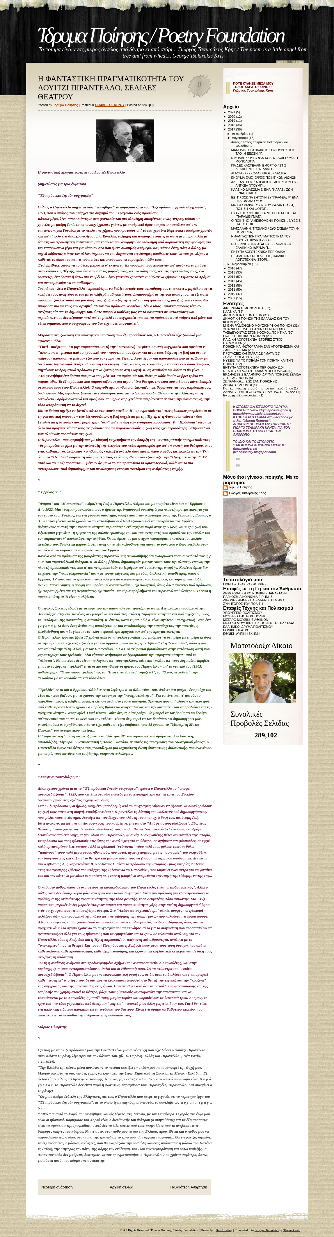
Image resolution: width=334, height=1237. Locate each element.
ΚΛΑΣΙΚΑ (230, 311)
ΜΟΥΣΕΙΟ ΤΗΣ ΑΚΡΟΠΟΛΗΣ (244, 616)
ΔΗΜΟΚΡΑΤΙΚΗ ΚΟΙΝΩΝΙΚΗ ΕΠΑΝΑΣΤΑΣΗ (255, 593)
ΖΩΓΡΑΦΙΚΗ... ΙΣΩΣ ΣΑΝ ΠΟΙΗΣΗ (247, 381)
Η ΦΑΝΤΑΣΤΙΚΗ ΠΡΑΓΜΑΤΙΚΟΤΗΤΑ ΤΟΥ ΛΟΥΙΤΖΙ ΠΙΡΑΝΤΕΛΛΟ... (260, 238)
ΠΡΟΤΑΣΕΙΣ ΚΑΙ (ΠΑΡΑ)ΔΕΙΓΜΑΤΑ (248, 353)
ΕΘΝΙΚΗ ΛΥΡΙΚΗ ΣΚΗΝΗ (241, 633)
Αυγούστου (240, 138)
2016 (232, 268)
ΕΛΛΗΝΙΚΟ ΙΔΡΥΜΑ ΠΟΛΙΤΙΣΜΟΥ (248, 626)
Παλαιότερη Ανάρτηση (188, 1187)
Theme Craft (291, 1230)
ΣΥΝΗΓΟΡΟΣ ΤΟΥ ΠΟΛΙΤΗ (243, 603)
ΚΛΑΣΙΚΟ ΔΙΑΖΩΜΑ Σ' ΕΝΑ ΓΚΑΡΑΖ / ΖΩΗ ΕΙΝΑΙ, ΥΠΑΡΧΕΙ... (262, 191)
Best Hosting (224, 1230)
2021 (232, 112)
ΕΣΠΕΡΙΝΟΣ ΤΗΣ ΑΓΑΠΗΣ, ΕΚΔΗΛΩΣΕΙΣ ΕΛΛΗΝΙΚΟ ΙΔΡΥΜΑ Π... (261, 245)
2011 (232, 289)
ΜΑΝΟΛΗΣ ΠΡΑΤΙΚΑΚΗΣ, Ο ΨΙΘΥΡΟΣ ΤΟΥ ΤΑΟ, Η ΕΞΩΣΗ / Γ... (262, 151)
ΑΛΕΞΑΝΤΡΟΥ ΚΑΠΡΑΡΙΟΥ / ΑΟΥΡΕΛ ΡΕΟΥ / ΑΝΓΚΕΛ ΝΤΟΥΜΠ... (264, 183)
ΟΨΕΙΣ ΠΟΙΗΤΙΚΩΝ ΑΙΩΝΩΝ (244, 336)
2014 (232, 276)
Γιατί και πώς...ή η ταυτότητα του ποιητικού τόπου (258, 388)
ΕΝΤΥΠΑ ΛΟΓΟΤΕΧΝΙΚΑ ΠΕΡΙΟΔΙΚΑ (258, 251)
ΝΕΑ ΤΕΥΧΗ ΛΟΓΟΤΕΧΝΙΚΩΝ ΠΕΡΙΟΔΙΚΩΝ (255, 371)
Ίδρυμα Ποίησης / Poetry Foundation (161, 35)
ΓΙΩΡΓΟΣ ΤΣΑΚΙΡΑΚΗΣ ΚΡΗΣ (245, 584)
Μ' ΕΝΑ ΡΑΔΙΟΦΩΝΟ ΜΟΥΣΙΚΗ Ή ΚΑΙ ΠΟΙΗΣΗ (257, 325)
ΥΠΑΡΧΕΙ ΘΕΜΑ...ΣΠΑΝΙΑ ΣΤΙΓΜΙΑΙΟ (250, 329)
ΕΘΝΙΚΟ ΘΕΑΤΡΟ (236, 630)
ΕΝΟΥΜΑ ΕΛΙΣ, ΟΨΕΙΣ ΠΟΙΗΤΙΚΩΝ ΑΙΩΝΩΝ (263, 177)
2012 (232, 285)
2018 (232, 125)
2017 (232, 129)
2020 (232, 116)
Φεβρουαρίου (242, 264)
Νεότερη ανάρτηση (57, 1187)
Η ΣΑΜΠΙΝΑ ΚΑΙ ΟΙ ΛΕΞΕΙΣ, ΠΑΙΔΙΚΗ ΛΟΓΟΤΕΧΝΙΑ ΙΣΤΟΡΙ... (258, 257)
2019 (232, 120)
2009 (232, 298)
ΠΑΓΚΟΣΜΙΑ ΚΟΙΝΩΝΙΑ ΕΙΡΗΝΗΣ (248, 596)
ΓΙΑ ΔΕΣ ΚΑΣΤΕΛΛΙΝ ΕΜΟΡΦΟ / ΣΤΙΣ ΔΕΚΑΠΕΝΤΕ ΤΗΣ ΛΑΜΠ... (258, 167)
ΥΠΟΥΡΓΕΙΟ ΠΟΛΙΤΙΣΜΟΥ (242, 612)
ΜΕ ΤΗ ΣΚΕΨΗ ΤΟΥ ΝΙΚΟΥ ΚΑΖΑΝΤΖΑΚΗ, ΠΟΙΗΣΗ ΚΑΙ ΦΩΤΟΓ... (262, 206)
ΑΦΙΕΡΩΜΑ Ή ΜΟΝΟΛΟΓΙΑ (243, 308)
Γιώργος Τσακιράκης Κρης (247, 493)
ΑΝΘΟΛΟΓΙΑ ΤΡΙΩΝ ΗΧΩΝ (242, 315)
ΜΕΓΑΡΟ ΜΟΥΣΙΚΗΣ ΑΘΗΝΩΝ (245, 619)
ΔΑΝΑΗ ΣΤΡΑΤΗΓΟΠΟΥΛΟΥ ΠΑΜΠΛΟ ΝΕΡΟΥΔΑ (259, 392)
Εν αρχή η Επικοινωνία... (241, 395)
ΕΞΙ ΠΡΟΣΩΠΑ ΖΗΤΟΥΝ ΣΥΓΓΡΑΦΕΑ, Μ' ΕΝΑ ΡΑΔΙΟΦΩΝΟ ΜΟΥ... (264, 199)
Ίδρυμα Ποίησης (240, 487)
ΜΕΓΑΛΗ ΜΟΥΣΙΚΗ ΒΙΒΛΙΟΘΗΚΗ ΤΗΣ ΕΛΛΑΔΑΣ (259, 623)
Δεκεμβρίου (240, 133)
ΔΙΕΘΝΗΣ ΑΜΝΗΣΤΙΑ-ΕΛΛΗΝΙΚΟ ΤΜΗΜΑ (254, 600)
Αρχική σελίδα (121, 1187)
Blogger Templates (267, 1230)
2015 (232, 272)
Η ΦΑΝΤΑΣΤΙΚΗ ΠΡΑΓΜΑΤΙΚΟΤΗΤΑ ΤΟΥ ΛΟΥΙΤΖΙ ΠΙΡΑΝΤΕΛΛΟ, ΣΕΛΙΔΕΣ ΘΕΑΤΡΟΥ (111, 87)
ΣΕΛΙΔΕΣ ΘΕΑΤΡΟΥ (110, 105)
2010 (232, 294)
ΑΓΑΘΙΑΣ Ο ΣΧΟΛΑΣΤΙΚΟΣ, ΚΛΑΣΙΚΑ (258, 173)
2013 (232, 281)
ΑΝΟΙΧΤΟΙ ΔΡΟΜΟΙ (237, 385)
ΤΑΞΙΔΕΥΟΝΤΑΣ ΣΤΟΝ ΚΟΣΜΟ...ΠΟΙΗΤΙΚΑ (255, 332)
